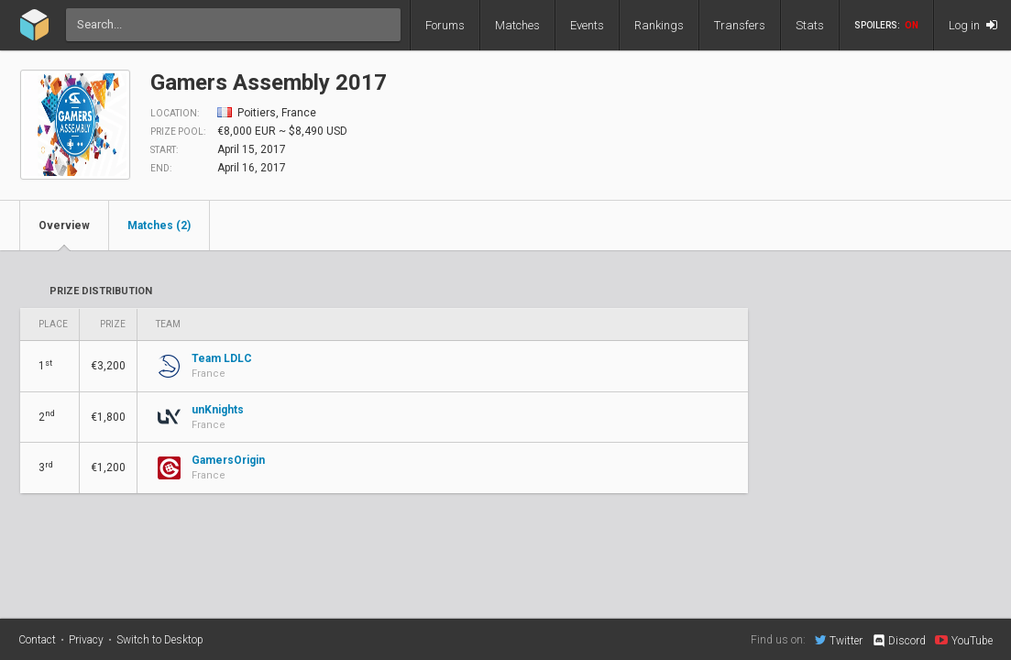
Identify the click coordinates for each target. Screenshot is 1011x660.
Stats (810, 25)
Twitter (839, 639)
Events (587, 25)
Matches (517, 25)
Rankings (659, 25)
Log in (973, 25)
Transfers (739, 25)
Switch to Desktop (159, 639)
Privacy (86, 639)
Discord (899, 640)
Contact (37, 639)
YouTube (964, 639)
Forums (445, 25)
